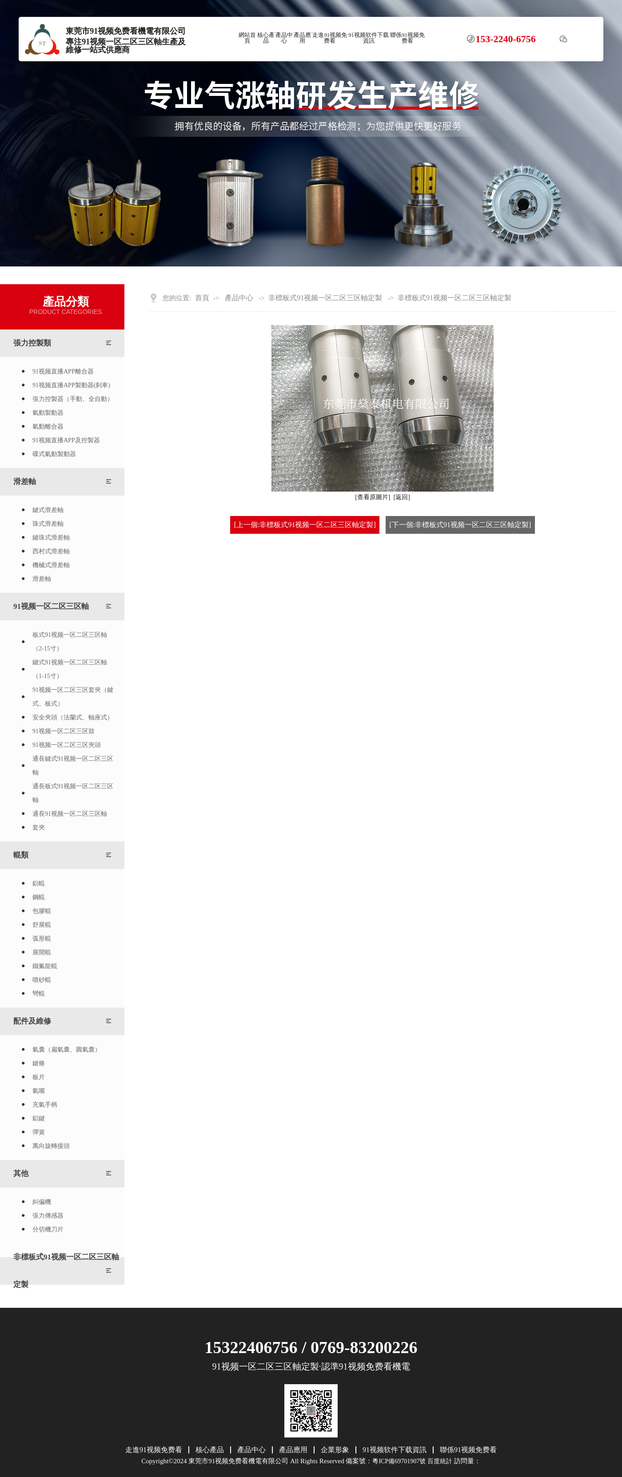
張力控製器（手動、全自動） (72, 399)
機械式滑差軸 (51, 565)
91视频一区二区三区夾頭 (66, 745)
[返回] (402, 497)
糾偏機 (41, 1202)
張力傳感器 (48, 1215)
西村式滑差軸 (51, 551)
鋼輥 (38, 897)
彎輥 (38, 993)
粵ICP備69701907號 (399, 1461)
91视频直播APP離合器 (63, 371)
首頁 (202, 298)
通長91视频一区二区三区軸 (69, 813)
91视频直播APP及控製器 (66, 440)
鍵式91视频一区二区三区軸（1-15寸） (69, 669)
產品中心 (284, 38)
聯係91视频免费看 (407, 38)
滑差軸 (24, 481)
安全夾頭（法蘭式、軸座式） (72, 717)
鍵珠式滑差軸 (51, 537)
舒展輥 (41, 924)
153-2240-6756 (505, 39)
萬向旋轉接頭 (51, 1146)
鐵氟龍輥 (44, 966)
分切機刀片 (48, 1229)
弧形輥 (41, 938)
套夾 (38, 827)
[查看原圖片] (372, 497)
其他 (20, 1173)
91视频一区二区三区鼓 (63, 731)
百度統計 (439, 1461)
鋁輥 (38, 883)
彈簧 (38, 1132)
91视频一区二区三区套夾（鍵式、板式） (72, 697)
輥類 (20, 855)
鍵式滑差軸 (48, 510)
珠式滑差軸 (48, 523)
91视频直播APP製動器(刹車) (71, 385)
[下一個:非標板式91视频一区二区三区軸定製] (460, 524)
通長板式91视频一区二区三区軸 (72, 793)
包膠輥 (41, 911)
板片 (38, 1077)
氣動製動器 (48, 412)
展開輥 (41, 952)
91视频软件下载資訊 (368, 38)
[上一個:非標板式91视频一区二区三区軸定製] (305, 524)
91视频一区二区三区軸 (51, 606)
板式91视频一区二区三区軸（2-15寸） (69, 641)
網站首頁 (247, 38)
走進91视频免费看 (329, 38)
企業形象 (335, 1449)
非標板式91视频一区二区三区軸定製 (66, 1271)
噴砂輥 (41, 980)
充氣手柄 (44, 1104)
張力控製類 (32, 343)
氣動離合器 (48, 426)
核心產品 (266, 38)
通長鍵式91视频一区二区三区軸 (72, 765)
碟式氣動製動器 (54, 454)
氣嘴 (38, 1091)
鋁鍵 (38, 1118)
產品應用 (302, 38)
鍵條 (38, 1063)
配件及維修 (32, 1021)
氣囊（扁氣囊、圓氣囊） (66, 1049)
